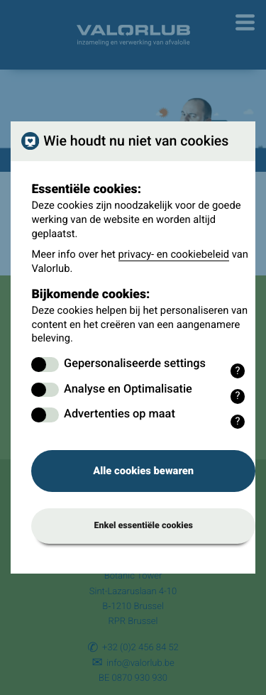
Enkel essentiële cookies (143, 525)
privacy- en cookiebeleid (174, 254)
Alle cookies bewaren (143, 470)
